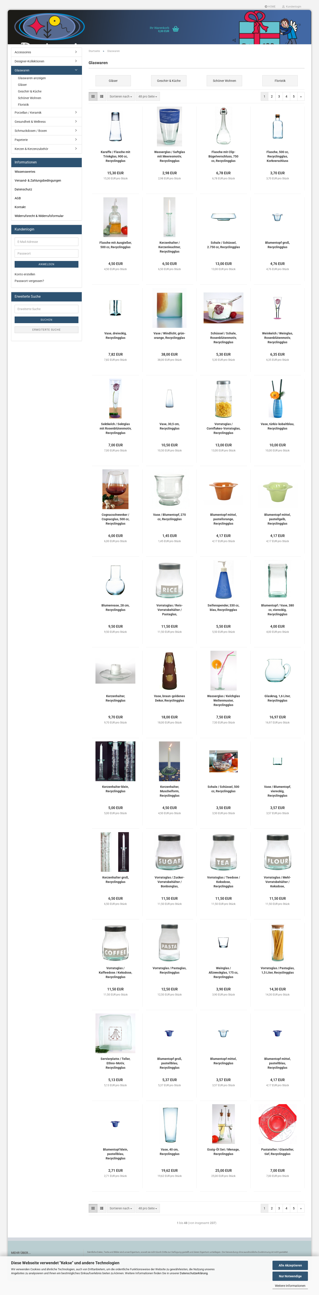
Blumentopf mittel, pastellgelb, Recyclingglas (277, 533)
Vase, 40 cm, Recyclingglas (169, 1166)
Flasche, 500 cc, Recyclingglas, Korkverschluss (277, 171)
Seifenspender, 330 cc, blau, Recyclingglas (223, 622)
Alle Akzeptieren (290, 1265)
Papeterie (21, 154)
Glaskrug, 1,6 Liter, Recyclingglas (277, 713)
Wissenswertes (25, 186)
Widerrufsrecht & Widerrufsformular (39, 230)
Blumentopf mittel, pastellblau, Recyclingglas (277, 1077)
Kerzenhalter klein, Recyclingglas (115, 803)
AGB (18, 212)
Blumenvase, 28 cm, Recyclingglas (115, 622)
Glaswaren (22, 84)
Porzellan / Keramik (28, 127)
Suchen (47, 334)
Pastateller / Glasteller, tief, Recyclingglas (277, 1166)
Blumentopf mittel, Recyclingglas (223, 1075)
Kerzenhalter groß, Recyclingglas (115, 894)
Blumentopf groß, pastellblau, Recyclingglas (169, 1077)
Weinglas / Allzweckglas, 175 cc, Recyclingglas (223, 987)
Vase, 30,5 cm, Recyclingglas (169, 441)
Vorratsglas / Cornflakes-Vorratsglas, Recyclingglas (223, 443)
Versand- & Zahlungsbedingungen (38, 195)
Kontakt (20, 221)
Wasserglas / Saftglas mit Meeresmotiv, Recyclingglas (169, 171)
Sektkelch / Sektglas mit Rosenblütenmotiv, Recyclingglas (115, 443)
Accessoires (23, 66)
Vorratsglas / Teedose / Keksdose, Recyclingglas (223, 896)
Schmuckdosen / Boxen (31, 145)
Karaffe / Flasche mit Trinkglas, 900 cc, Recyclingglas (115, 171)
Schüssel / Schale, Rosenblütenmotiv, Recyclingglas (223, 352)
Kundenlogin (291, 6)
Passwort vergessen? (29, 295)
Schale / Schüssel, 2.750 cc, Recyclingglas (223, 259)
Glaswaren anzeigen (32, 92)
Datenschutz (23, 203)
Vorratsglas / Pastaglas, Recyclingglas (169, 985)
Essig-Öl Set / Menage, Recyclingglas (223, 1166)
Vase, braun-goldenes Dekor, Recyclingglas (169, 713)
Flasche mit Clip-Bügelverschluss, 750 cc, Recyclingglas (223, 171)
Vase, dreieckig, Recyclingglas (115, 350)
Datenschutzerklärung (194, 1273)
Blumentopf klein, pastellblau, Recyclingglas (115, 1168)
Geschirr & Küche (29, 105)
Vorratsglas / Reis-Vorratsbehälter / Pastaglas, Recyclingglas (169, 624)
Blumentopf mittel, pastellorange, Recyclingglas (223, 533)
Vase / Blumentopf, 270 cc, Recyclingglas (169, 531)
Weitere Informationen (290, 1285)
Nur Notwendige (290, 1276)
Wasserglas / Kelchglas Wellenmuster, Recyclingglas (223, 715)
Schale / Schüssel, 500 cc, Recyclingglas (223, 803)
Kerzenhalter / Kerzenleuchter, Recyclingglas (169, 261)
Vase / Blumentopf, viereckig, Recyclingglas (277, 805)
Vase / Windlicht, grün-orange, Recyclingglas (169, 350)
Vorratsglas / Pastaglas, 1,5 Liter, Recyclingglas (277, 985)
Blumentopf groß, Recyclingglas (277, 259)
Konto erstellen (25, 288)
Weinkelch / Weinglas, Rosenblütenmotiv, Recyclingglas (277, 352)
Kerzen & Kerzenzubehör (31, 163)
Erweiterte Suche (46, 344)
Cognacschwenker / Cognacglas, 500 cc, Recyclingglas (115, 533)
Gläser (22, 99)
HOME (270, 6)
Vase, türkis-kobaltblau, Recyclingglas (277, 441)
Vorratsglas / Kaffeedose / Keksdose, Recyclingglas (115, 987)
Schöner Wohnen (29, 112)
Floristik (23, 119)
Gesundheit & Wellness (30, 136)
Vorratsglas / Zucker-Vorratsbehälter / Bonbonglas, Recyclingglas (170, 896)
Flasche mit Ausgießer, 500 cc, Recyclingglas (115, 259)
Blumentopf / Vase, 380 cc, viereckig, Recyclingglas (277, 624)
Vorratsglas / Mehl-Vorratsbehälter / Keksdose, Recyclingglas (277, 896)
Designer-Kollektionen (29, 75)
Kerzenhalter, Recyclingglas (115, 713)
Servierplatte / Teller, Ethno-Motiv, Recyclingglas (115, 1077)
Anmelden (46, 278)
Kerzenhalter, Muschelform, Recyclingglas (169, 805)
